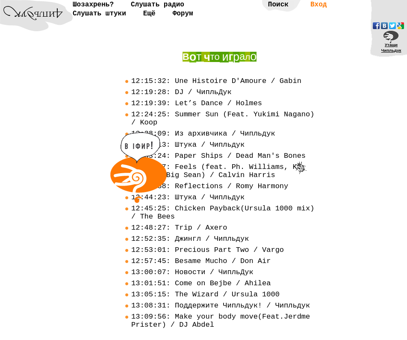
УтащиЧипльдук (391, 47)
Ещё (149, 14)
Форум (183, 14)
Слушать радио (157, 5)
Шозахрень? (93, 5)
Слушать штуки (99, 14)
